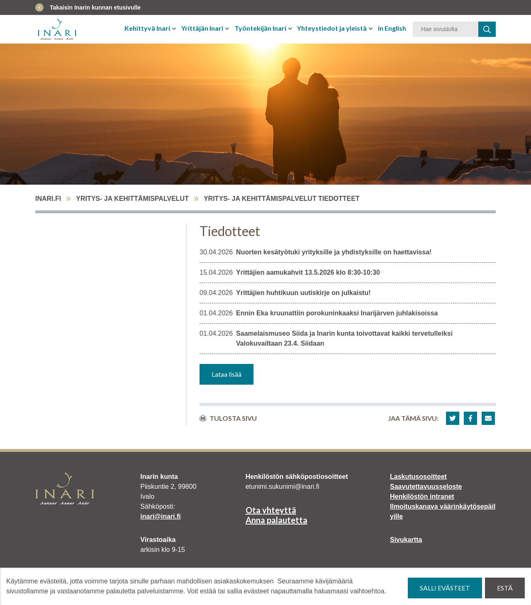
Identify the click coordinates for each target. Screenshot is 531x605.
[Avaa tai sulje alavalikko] (175, 28)
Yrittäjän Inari (202, 28)
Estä (505, 588)
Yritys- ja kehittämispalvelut (132, 198)
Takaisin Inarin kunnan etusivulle (95, 7)
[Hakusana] (445, 29)
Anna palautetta (276, 520)
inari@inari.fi (160, 516)
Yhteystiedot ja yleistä (332, 28)
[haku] (487, 29)
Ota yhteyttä (271, 510)
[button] (452, 418)
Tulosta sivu (228, 418)
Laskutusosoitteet (418, 476)
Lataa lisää (226, 374)
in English (392, 28)
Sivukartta (406, 539)
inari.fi (48, 198)
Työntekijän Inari (260, 28)
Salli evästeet (445, 588)
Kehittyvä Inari (147, 28)
